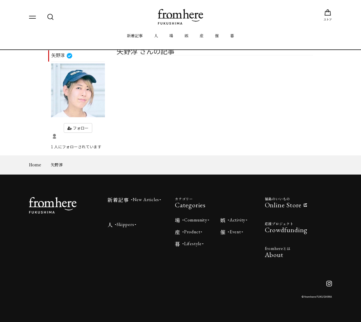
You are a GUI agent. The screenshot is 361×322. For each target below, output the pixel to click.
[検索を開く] (50, 17)
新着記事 (135, 35)
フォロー (78, 128)
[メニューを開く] (32, 17)
